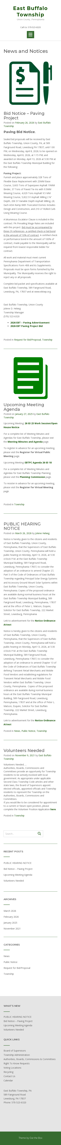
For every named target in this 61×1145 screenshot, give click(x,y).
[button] (30, 34)
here (53, 809)
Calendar (8, 1080)
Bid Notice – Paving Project (24, 115)
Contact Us (9, 1076)
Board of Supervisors (15, 1050)
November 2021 (12, 928)
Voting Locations (12, 1067)
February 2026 (11, 916)
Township (47, 339)
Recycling (8, 1071)
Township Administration (17, 1054)
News (17, 730)
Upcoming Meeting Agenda (24, 407)
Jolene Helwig (42, 533)
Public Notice (28, 730)
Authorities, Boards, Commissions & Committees (30, 1059)
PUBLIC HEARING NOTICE (22, 526)
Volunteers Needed (24, 750)
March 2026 (10, 910)
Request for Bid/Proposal (27, 339)
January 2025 (10, 922)
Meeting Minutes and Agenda (25, 441)
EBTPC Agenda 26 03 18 (38, 462)
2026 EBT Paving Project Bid (26, 326)
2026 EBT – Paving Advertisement (30, 322)
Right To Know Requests (17, 1063)
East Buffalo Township (30, 11)
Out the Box (36, 1137)
